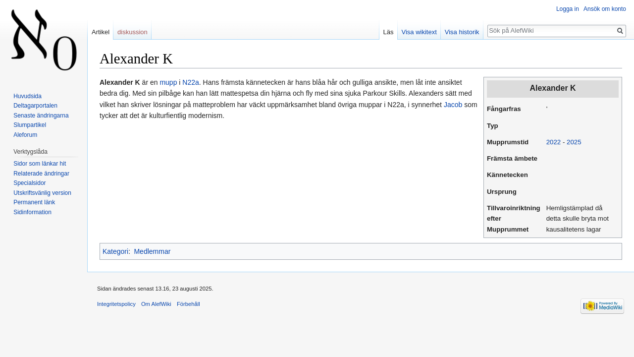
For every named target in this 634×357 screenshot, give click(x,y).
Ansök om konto (604, 8)
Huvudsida (27, 96)
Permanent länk (34, 202)
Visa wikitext (419, 32)
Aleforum (25, 134)
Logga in (567, 8)
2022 (553, 142)
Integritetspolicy (116, 304)
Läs (388, 32)
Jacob (453, 105)
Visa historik (462, 32)
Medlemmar (152, 251)
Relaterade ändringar (41, 173)
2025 (574, 142)
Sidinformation (32, 212)
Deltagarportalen (35, 105)
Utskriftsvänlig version (42, 192)
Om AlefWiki (156, 304)
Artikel (100, 32)
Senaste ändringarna (40, 115)
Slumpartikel (29, 124)
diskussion (132, 32)
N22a (190, 82)
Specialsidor (29, 182)
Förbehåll (188, 304)
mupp (168, 82)
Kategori (115, 251)
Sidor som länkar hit (39, 163)
